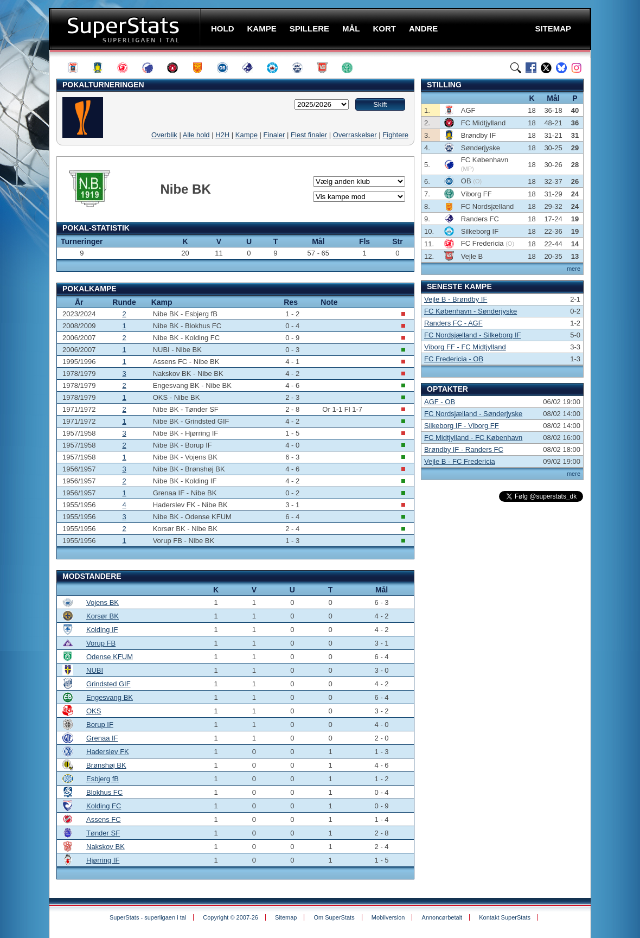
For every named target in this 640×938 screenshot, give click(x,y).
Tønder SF (103, 833)
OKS (93, 711)
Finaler (274, 135)
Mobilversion (388, 917)
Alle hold (196, 135)
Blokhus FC (104, 792)
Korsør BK (102, 616)
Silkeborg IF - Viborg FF (461, 426)
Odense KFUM (109, 657)
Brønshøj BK (106, 765)
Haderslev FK (107, 752)
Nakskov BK (105, 847)
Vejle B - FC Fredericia (459, 461)
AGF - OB (439, 402)
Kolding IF (102, 630)
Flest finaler (309, 135)
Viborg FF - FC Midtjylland (465, 347)
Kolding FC (103, 806)
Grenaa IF (102, 738)
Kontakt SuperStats (504, 917)
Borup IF (99, 724)
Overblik (164, 135)
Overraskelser (355, 135)
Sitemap (286, 917)
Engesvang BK (109, 697)
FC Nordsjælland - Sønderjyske (473, 414)
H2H (222, 135)
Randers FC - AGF (453, 323)
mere (573, 268)
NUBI (94, 670)
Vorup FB (101, 643)
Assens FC (103, 819)
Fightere (395, 135)
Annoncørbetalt (442, 917)
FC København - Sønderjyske (470, 311)
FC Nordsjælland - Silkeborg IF (472, 335)
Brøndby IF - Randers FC (463, 449)
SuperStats (126, 29)
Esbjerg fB (102, 779)
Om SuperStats (333, 917)
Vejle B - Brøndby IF (455, 299)
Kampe (246, 135)
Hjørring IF (102, 860)
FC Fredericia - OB (453, 359)
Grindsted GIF (108, 684)
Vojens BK (102, 602)
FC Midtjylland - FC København (473, 437)
